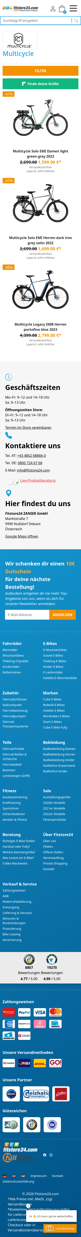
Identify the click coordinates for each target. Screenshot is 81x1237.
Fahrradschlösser (15, 699)
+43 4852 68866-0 (31, 455)
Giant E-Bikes (52, 722)
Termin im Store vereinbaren (28, 427)
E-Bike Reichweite (15, 863)
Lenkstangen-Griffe (16, 776)
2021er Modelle (54, 808)
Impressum (38, 1176)
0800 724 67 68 (30, 463)
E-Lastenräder (53, 672)
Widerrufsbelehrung (17, 902)
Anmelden (62, 614)
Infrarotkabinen (14, 814)
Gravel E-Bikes (53, 655)
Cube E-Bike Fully (55, 727)
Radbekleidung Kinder (59, 760)
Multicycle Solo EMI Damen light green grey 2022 (40, 154)
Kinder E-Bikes (53, 667)
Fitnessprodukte (54, 819)
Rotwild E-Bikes (54, 705)
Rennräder (10, 650)
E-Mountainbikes (55, 650)
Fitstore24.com (47, 1193)
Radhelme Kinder (55, 771)
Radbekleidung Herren (59, 754)
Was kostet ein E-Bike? (18, 858)
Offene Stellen (53, 852)
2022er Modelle (54, 814)
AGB (6, 896)
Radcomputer (12, 705)
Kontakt (48, 869)
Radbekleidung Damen (59, 749)
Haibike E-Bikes (54, 710)
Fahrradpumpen (14, 716)
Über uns (49, 841)
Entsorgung (11, 907)
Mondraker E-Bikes (56, 716)
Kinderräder (11, 667)
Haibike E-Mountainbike (60, 678)
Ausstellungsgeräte (57, 797)
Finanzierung (12, 929)
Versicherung (12, 940)
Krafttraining (12, 803)
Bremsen (9, 770)
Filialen (48, 846)
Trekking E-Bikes (54, 661)
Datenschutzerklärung (18, 1181)
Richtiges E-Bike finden (19, 841)
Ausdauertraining (15, 797)
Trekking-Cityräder (16, 661)
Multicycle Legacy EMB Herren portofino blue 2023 (40, 327)
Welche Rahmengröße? (19, 852)
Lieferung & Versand (17, 913)
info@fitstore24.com (33, 470)
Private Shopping (55, 863)
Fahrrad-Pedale (13, 749)
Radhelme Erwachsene (59, 765)
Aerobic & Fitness (15, 819)
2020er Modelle (54, 803)
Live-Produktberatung (38, 480)
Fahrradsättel (12, 764)
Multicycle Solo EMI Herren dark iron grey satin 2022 (40, 240)
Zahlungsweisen (14, 890)
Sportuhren (11, 808)
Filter (40, 70)
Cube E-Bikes (52, 699)
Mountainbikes (13, 655)
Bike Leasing (11, 934)
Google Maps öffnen (21, 536)
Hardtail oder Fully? (16, 846)
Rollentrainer (12, 672)
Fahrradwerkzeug (15, 710)
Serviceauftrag (53, 858)
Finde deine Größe (43, 83)
